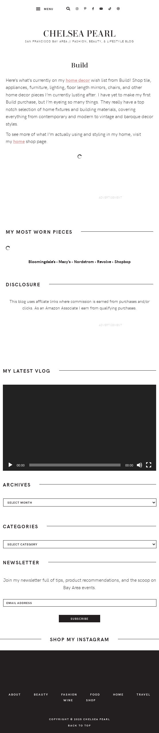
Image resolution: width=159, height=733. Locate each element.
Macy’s (65, 261)
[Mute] (139, 465)
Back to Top (79, 725)
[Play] (10, 465)
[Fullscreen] (149, 465)
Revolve (104, 261)
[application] (79, 427)
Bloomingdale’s (41, 261)
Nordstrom (84, 261)
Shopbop (123, 261)
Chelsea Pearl (79, 34)
